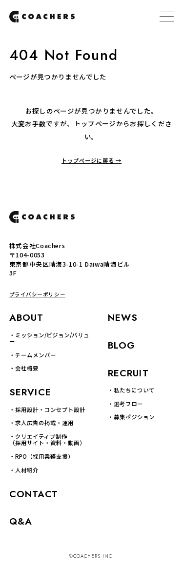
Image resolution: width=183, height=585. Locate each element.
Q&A (20, 521)
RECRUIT (128, 373)
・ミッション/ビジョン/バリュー (49, 338)
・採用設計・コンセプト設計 (47, 410)
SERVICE (30, 392)
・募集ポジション (131, 417)
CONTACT (33, 494)
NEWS (123, 317)
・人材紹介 (24, 470)
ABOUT (26, 317)
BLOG (122, 345)
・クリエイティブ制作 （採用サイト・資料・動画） (47, 440)
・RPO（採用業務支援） (41, 456)
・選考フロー (125, 404)
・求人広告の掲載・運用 (41, 423)
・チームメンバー (32, 355)
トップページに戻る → (91, 160)
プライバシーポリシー (37, 294)
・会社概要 (24, 368)
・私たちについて (131, 390)
